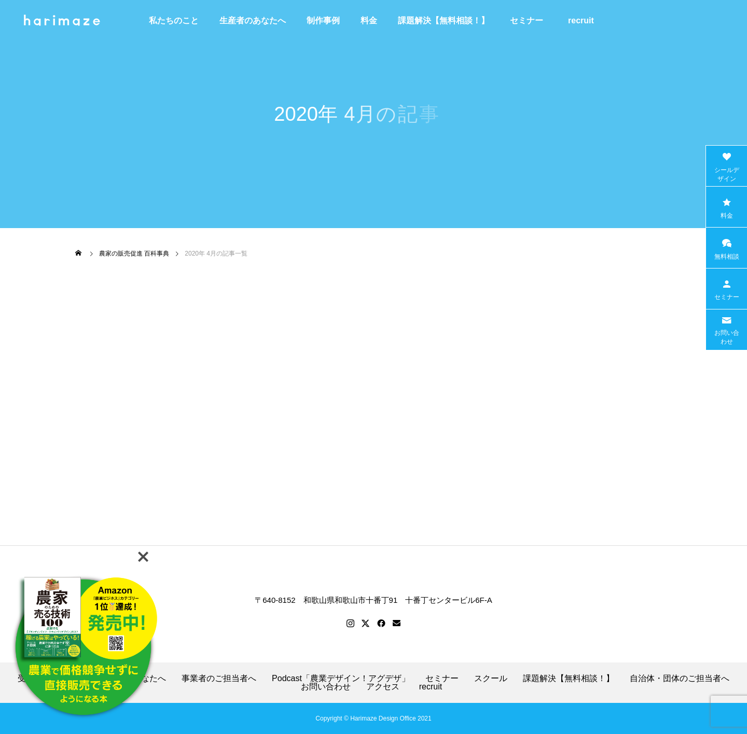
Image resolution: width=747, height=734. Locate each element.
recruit (585, 20)
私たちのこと (174, 20)
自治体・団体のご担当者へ (679, 678)
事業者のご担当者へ (219, 678)
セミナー (526, 20)
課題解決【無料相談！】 (443, 20)
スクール (490, 678)
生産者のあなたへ (252, 20)
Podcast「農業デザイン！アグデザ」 (341, 678)
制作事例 (323, 20)
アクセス (382, 687)
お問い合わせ (326, 687)
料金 (369, 20)
